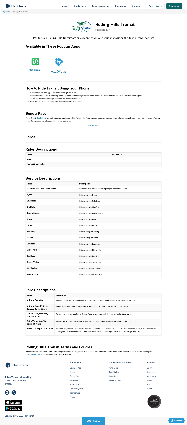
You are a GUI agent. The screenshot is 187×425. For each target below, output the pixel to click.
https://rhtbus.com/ (33, 355)
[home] (17, 6)
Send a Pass (41, 118)
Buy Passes (93, 421)
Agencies (6, 12)
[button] (65, 6)
